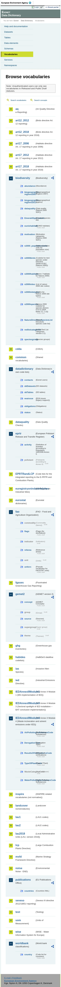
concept (28, 602)
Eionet (16, 21)
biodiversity (22, 178)
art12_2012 (22, 120)
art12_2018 (22, 132)
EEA (17, 2)
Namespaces (10, 65)
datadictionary (24, 368)
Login (37, 7)
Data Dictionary (27, 21)
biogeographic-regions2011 (29, 201)
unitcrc (27, 567)
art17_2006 (22, 143)
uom (18, 920)
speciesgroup (29, 339)
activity (28, 444)
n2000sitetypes (29, 292)
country (28, 954)
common (20, 357)
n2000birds (29, 258)
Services (8, 60)
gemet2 (20, 594)
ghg (17, 645)
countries (29, 891)
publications (23, 879)
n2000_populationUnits (29, 246)
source (27, 619)
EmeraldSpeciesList (29, 218)
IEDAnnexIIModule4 (25, 718)
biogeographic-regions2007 (29, 193)
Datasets (8, 32)
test (17, 912)
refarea (27, 550)
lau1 (18, 817)
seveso (19, 900)
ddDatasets (29, 386)
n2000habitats (29, 274)
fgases (19, 582)
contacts (28, 380)
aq (17, 109)
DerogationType (29, 743)
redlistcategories (29, 329)
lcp (17, 845)
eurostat (20, 500)
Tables (7, 37)
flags (26, 531)
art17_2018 (22, 166)
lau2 (18, 825)
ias (17, 668)
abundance (29, 186)
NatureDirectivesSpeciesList (29, 320)
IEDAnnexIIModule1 (25, 691)
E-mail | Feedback (13, 978)
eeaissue (28, 398)
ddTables (28, 392)
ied (17, 680)
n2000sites (29, 284)
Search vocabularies (18, 100)
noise (18, 868)
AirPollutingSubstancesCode (29, 732)
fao (17, 511)
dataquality (29, 208)
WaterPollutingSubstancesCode (29, 780)
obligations (29, 406)
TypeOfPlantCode (29, 763)
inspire (19, 794)
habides (20, 657)
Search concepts (40, 100)
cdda (18, 349)
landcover (21, 805)
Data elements (11, 43)
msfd (18, 856)
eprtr (18, 433)
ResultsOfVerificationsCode (29, 753)
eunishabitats (29, 226)
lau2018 (20, 833)
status (27, 412)
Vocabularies (11, 54)
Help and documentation (16, 26)
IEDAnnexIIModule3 (25, 703)
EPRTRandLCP (24, 473)
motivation (29, 234)
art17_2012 (22, 155)
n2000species (29, 304)
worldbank (21, 943)
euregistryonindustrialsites (25, 488)
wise (18, 931)
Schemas (8, 48)
